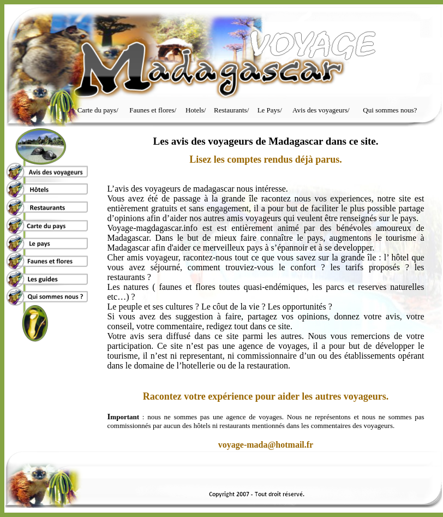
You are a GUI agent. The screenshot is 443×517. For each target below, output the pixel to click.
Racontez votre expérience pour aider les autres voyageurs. (266, 396)
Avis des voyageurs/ (320, 110)
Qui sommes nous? (390, 110)
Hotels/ (195, 110)
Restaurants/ (231, 110)
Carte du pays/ (97, 110)
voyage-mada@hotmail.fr (265, 444)
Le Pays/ (270, 110)
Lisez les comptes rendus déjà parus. (265, 159)
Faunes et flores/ (152, 110)
